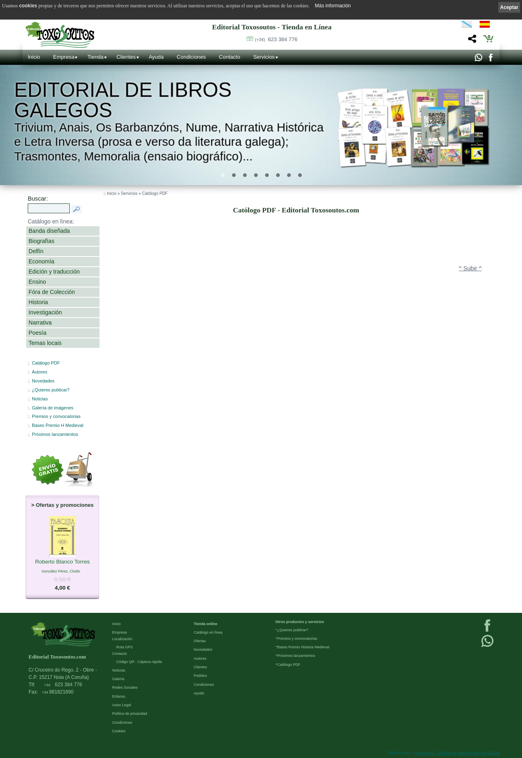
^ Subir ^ (470, 268)
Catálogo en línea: (51, 221)
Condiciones (191, 57)
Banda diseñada (49, 231)
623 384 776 (276, 39)
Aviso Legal (121, 705)
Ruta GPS (124, 647)
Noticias (40, 398)
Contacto (229, 57)
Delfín (36, 251)
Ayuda (156, 57)
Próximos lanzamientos (55, 434)
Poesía (37, 332)
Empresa (63, 57)
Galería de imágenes (52, 407)
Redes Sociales (125, 687)
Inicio (34, 57)
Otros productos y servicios (299, 622)
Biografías (41, 241)
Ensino (37, 281)
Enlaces (118, 696)
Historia (38, 302)
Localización (122, 639)
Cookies (119, 731)
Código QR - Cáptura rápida (139, 662)
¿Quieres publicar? (51, 389)
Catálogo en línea (208, 632)
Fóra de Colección (52, 292)
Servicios (264, 57)
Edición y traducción (54, 271)
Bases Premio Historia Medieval (303, 647)
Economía (41, 261)
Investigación (45, 312)
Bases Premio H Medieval (57, 425)
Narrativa (40, 322)
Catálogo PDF (46, 362)
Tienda (95, 57)
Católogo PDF (155, 193)
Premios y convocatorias (56, 416)
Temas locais (45, 343)
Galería (118, 679)
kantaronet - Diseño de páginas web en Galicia (457, 753)
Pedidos (200, 676)
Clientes (126, 57)
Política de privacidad (129, 714)
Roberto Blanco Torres (62, 562)
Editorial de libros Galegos (122, 100)
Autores (39, 371)
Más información (333, 6)
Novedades (43, 380)
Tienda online (205, 624)
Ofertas (200, 641)
